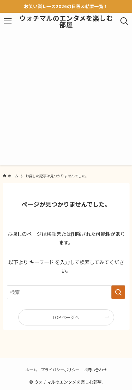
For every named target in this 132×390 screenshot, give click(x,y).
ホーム (31, 369)
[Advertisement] (66, 99)
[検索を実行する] (118, 292)
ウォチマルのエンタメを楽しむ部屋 (66, 21)
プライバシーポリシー (60, 369)
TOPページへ (66, 317)
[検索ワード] (66, 292)
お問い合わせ (95, 369)
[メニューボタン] (7, 21)
